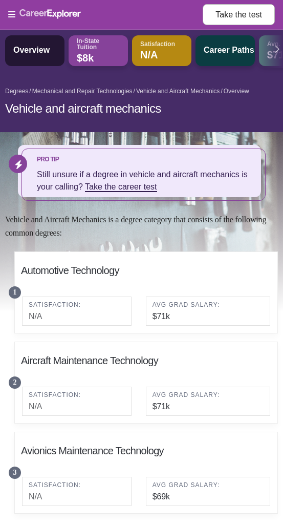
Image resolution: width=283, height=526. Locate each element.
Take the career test (121, 186)
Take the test (238, 14)
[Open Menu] (105, 15)
